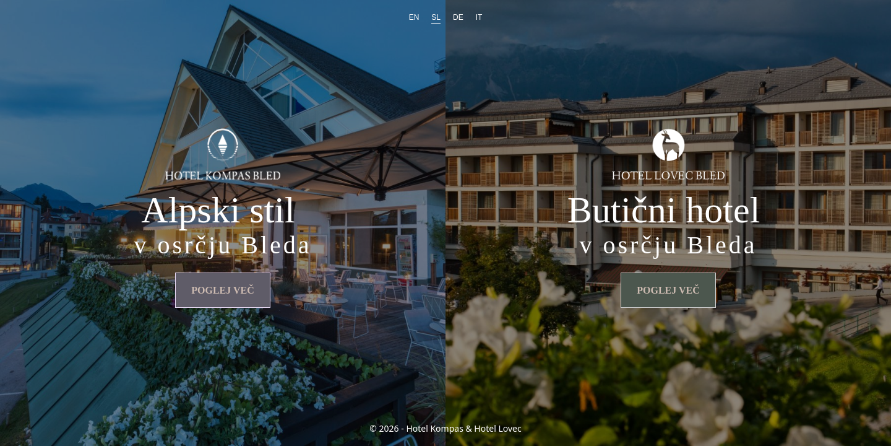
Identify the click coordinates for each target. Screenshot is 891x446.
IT (479, 17)
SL (436, 17)
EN (414, 17)
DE (458, 17)
